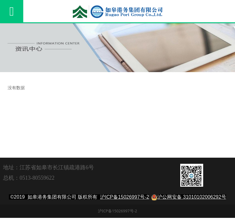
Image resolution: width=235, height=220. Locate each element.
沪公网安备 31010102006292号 (191, 197)
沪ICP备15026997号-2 (124, 197)
